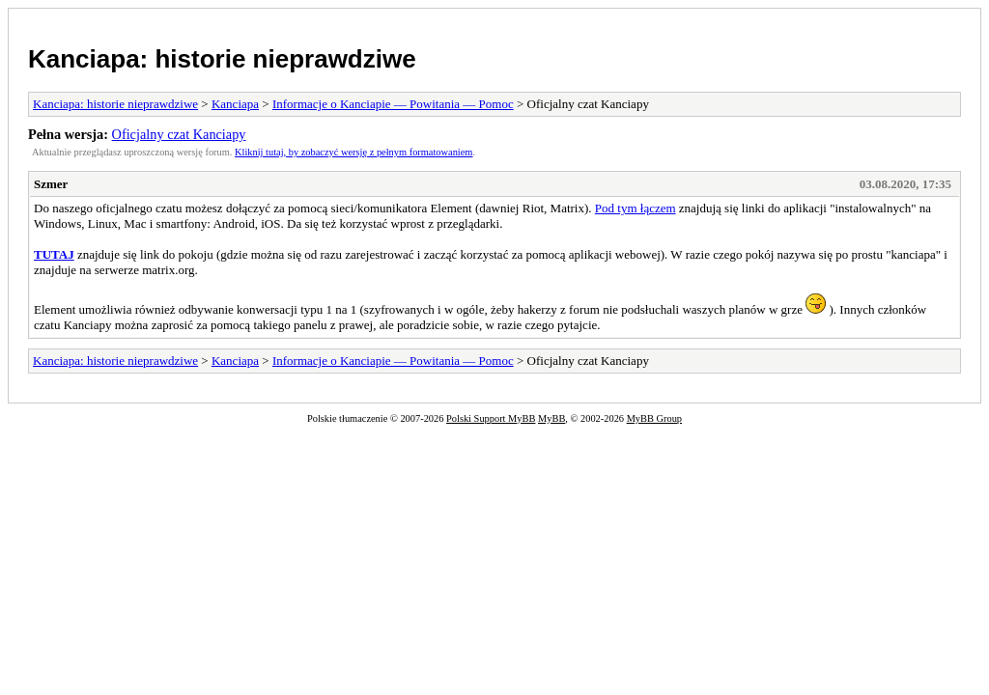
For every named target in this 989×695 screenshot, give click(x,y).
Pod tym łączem (635, 208)
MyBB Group (654, 418)
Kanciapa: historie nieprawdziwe (222, 58)
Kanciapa (235, 104)
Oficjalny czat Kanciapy (179, 134)
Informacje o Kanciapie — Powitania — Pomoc (393, 104)
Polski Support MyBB (490, 418)
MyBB (551, 418)
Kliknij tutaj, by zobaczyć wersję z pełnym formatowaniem (353, 152)
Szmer (51, 184)
